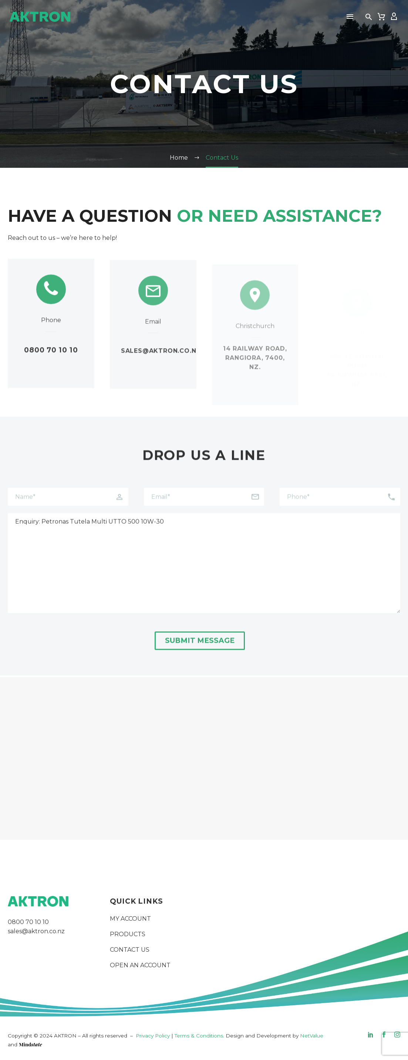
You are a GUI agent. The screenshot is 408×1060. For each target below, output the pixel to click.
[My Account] (394, 16)
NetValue (311, 1036)
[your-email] (204, 506)
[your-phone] (340, 506)
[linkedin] (371, 1034)
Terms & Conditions (199, 1036)
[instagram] (397, 1034)
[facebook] (384, 1034)
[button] (368, 16)
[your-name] (68, 506)
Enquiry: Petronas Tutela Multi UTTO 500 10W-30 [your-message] (204, 572)
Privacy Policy (153, 1036)
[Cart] (381, 16)
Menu (350, 16)
